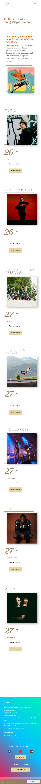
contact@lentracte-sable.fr (15, 738)
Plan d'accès (20, 769)
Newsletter (20, 757)
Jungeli (11, 509)
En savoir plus (15, 170)
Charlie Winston (18, 190)
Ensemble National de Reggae (20, 271)
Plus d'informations (19, 782)
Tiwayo (10, 110)
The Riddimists (16, 429)
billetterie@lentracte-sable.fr (16, 728)
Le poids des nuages (15, 350)
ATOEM (10, 589)
